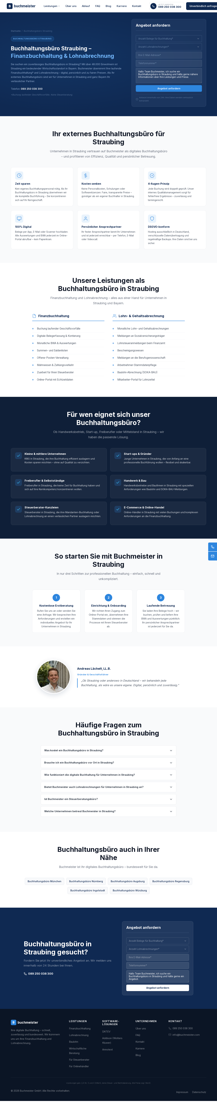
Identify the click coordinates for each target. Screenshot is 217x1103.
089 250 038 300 (32, 89)
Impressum (182, 1094)
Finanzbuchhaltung (53, 318)
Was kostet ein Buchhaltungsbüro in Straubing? (108, 753)
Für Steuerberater (79, 1061)
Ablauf (86, 6)
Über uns (70, 6)
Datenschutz (199, 1094)
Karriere (122, 6)
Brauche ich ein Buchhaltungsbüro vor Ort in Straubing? (108, 765)
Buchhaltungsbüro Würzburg (130, 892)
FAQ (97, 6)
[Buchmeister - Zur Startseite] (21, 6)
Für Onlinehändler (79, 1068)
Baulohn (73, 1043)
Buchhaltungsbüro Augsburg (128, 883)
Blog (108, 6)
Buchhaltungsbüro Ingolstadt (87, 892)
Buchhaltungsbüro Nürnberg (86, 883)
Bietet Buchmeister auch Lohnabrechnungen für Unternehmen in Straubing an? (108, 789)
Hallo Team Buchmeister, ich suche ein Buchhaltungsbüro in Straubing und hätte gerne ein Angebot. (157, 980)
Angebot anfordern (168, 89)
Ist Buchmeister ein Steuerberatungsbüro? (108, 801)
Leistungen (52, 6)
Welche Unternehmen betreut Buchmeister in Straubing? (108, 814)
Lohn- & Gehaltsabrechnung (141, 318)
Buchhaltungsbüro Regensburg (170, 883)
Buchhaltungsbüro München (44, 883)
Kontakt (136, 6)
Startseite (16, 31)
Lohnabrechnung (78, 1037)
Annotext (107, 1051)
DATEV (106, 1033)
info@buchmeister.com (186, 1036)
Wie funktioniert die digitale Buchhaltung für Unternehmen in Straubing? (108, 777)
